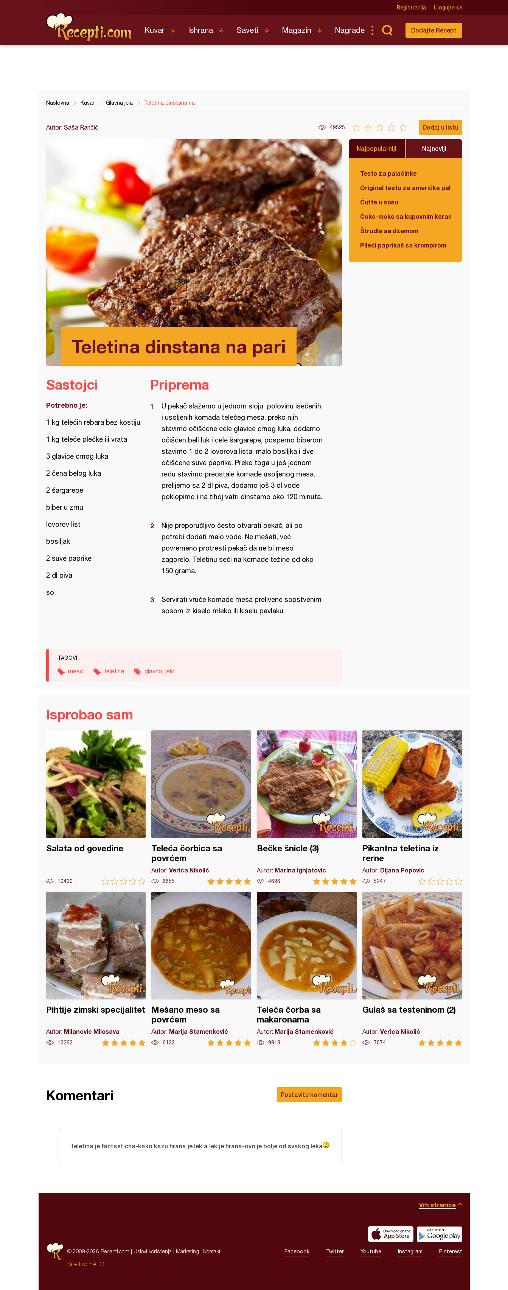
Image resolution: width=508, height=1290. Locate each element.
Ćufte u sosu (379, 202)
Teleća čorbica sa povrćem (201, 807)
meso (76, 671)
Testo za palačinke (388, 173)
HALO (96, 1264)
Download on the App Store (390, 1234)
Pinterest (450, 1251)
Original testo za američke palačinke (405, 187)
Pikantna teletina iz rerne (412, 807)
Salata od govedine (96, 807)
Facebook (296, 1251)
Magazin (296, 30)
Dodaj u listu (440, 127)
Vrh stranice (437, 1204)
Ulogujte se (448, 8)
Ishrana (200, 30)
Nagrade (350, 30)
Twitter (335, 1251)
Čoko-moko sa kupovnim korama (405, 216)
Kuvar (154, 30)
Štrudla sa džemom (389, 230)
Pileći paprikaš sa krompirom (403, 245)
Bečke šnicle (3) (307, 807)
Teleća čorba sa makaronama (307, 969)
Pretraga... (387, 30)
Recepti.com (89, 27)
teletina (114, 671)
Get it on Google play (439, 1234)
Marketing (187, 1251)
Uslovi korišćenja (153, 1251)
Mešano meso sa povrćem (201, 969)
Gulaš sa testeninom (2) (412, 969)
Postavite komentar (309, 1094)
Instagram (410, 1251)
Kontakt (212, 1251)
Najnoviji (434, 148)
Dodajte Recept (434, 30)
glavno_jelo (159, 671)
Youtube (370, 1251)
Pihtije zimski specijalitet (96, 969)
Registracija (411, 8)
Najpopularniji (376, 148)
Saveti (247, 30)
